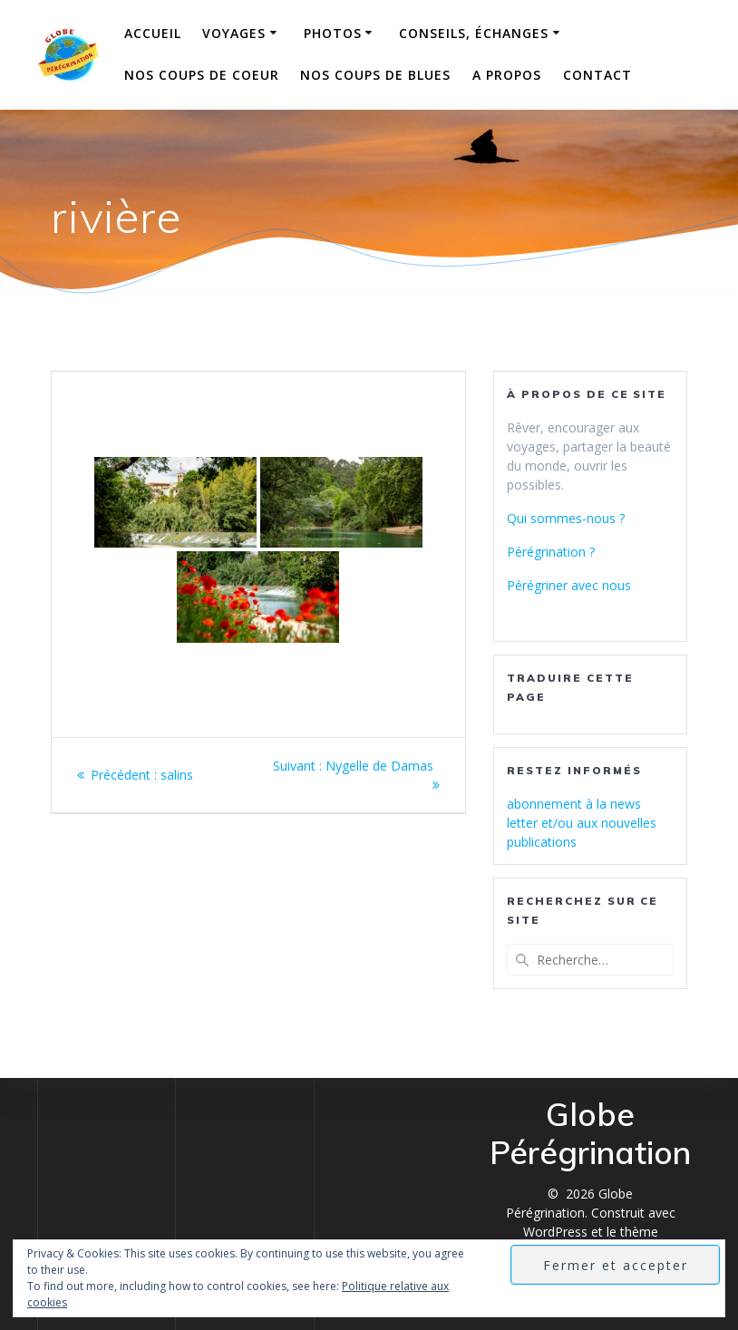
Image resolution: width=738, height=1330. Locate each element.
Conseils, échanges (474, 33)
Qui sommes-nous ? (566, 518)
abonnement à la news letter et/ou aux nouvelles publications (581, 822)
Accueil (152, 33)
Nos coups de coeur (201, 74)
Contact (597, 74)
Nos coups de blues (375, 74)
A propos (506, 74)
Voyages (234, 33)
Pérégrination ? (551, 551)
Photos (333, 33)
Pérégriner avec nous (569, 585)
